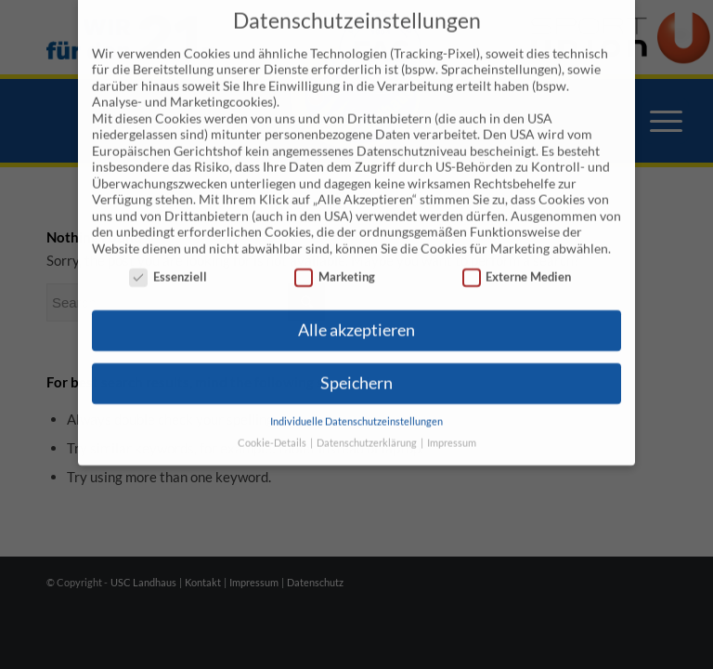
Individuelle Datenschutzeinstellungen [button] (356, 405)
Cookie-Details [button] (273, 426)
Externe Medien (517, 260)
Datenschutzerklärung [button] (368, 426)
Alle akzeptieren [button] (356, 313)
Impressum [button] (451, 426)
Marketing (334, 260)
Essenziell (168, 260)
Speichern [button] (356, 366)
